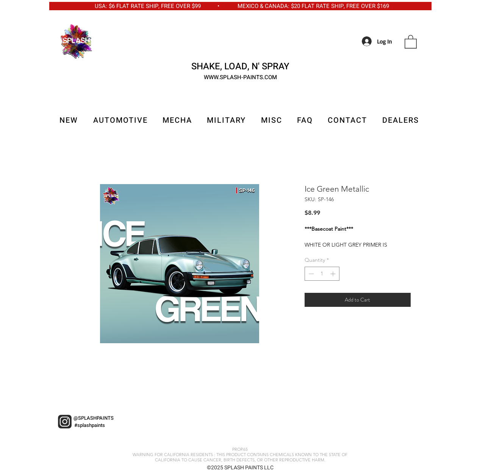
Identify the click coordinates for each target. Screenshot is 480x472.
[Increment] (333, 273)
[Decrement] (310, 273)
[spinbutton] (322, 273)
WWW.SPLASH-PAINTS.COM (240, 77)
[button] (411, 41)
